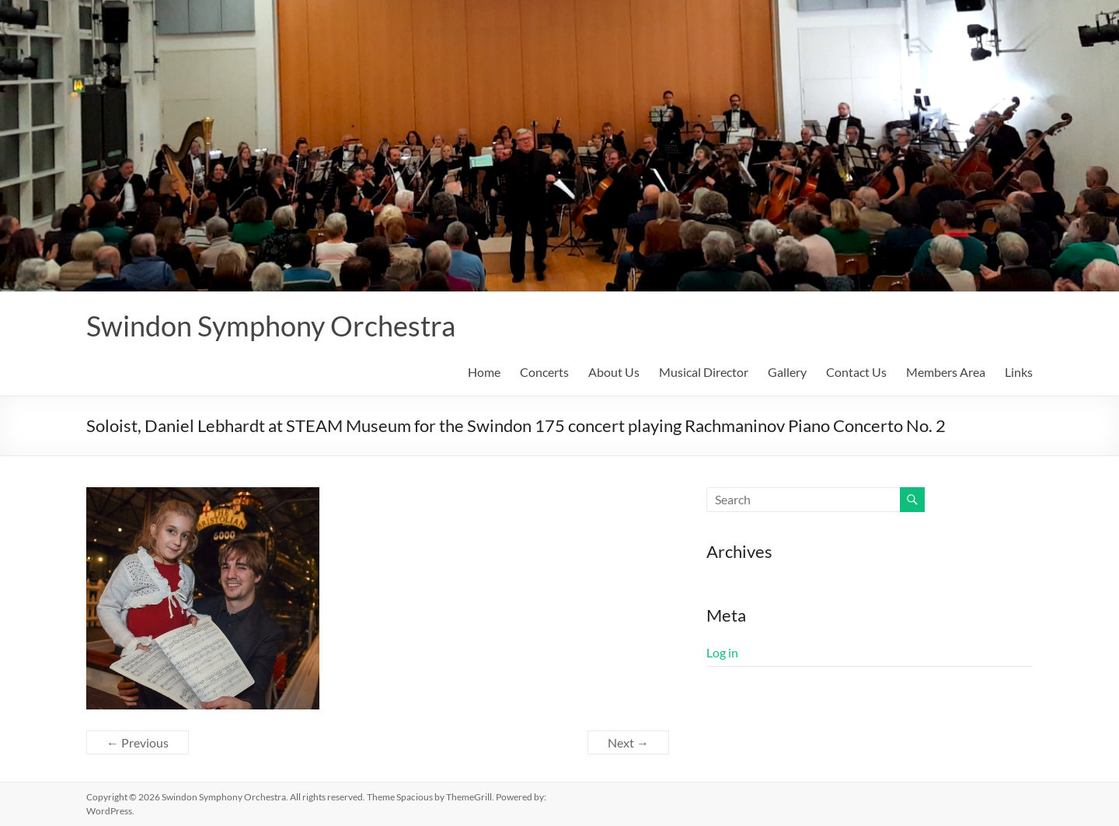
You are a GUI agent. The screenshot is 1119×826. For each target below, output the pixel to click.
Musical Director (703, 371)
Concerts (544, 371)
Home (484, 371)
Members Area (945, 371)
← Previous (137, 742)
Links (1019, 371)
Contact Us (856, 371)
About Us (614, 371)
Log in (722, 652)
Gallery (787, 371)
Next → (628, 742)
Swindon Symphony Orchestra (270, 325)
